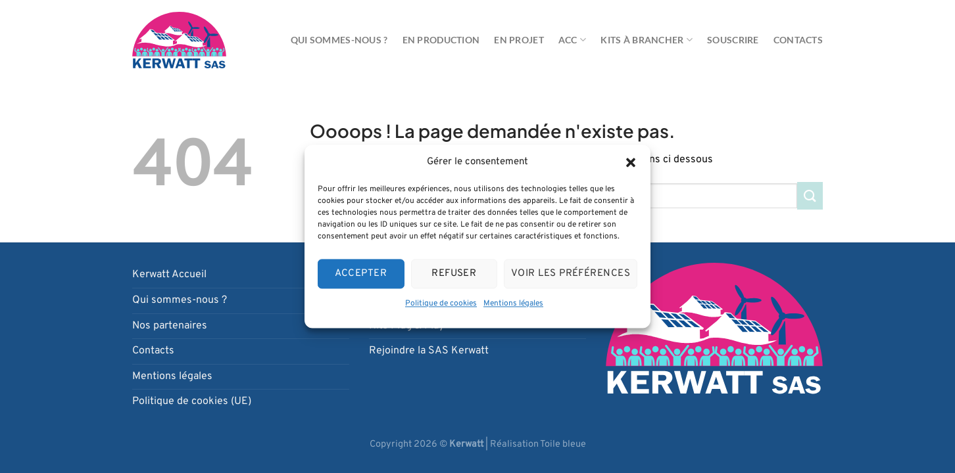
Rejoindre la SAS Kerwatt (429, 350)
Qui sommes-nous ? (339, 39)
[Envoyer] (810, 195)
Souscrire (733, 39)
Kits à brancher (646, 40)
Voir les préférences (570, 273)
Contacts (798, 39)
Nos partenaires (169, 325)
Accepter (361, 273)
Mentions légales (513, 303)
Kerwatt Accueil (169, 274)
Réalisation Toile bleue (538, 444)
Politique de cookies (441, 303)
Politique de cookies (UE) (191, 401)
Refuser (453, 273)
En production (441, 39)
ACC (572, 40)
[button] (630, 162)
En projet (519, 39)
